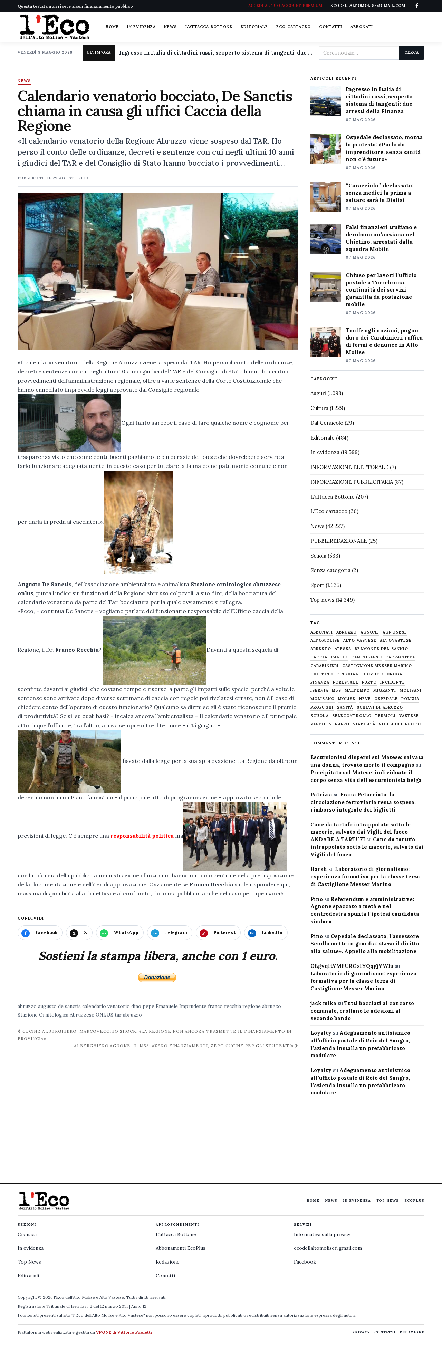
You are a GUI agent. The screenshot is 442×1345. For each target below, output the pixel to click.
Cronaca (27, 1234)
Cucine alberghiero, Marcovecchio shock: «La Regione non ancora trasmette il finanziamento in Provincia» (154, 1035)
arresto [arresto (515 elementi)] (320, 649)
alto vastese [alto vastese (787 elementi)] (359, 640)
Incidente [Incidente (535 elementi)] (392, 682)
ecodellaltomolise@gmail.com (328, 1248)
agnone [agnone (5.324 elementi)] (370, 632)
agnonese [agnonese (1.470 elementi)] (395, 632)
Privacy (361, 1332)
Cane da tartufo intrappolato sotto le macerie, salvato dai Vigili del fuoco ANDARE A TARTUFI (360, 832)
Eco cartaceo (293, 26)
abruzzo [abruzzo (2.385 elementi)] (346, 632)
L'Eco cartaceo (328, 511)
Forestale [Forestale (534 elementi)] (345, 682)
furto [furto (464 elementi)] (369, 682)
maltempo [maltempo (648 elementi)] (357, 690)
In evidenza (141, 26)
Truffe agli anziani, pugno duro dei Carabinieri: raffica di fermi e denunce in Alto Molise (384, 341)
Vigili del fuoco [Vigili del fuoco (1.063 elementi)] (400, 724)
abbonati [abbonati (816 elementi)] (321, 632)
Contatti (330, 26)
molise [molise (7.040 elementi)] (347, 699)
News (170, 26)
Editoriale (254, 26)
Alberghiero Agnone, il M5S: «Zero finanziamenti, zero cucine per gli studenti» (186, 1045)
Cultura (319, 408)
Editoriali (28, 1276)
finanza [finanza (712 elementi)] (319, 682)
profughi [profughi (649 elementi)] (322, 707)
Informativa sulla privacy (322, 1234)
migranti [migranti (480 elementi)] (384, 690)
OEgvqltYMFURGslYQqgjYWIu (351, 966)
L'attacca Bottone (209, 26)
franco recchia (224, 1006)
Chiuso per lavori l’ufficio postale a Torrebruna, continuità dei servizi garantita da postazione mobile (381, 289)
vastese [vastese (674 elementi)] (409, 716)
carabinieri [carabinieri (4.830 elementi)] (324, 666)
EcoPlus (414, 1200)
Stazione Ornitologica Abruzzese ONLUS (65, 1015)
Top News (387, 1200)
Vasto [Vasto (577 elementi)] (318, 724)
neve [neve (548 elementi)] (365, 699)
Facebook (305, 1262)
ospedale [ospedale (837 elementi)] (386, 699)
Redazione (168, 1262)
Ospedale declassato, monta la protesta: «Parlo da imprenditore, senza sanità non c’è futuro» (384, 148)
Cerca (411, 52)
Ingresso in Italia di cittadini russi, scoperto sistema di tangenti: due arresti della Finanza (216, 52)
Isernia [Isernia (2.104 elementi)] (319, 690)
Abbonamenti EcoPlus (180, 1248)
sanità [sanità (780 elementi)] (345, 707)
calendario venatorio (106, 1006)
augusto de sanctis (59, 1006)
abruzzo (27, 1006)
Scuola (318, 555)
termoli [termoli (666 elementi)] (385, 716)
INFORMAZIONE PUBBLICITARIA (351, 482)
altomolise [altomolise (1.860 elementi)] (325, 640)
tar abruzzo (128, 1015)
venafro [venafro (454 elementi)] (339, 724)
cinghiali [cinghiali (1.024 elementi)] (348, 674)
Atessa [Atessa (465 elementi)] (343, 649)
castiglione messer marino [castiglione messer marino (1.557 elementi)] (377, 666)
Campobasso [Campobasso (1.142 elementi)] (366, 657)
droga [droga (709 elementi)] (395, 674)
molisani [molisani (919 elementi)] (411, 690)
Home (112, 26)
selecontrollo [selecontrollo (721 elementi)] (352, 716)
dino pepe (142, 1006)
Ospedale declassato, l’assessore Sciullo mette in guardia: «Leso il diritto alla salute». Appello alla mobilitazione (364, 944)
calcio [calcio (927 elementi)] (339, 657)
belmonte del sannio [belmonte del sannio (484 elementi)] (381, 649)
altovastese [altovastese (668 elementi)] (396, 640)
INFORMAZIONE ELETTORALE (349, 467)
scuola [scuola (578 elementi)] (319, 716)
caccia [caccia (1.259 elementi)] (318, 657)
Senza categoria (330, 570)
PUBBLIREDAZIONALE (338, 541)
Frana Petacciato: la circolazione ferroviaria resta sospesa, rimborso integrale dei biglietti (363, 802)
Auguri (318, 393)
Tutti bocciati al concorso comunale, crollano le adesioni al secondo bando (362, 1011)
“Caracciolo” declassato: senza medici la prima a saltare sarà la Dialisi (379, 192)
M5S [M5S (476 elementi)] (336, 690)
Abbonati (361, 26)
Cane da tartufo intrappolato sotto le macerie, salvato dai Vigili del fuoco (366, 847)
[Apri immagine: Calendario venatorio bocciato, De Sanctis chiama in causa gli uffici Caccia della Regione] (158, 271)
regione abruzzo (261, 1006)
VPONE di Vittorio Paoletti (124, 1332)
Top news (322, 600)
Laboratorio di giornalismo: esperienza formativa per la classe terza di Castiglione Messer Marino (365, 876)
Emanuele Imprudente (181, 1006)
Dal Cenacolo (326, 423)
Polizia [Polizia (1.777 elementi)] (410, 699)
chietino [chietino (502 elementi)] (321, 674)
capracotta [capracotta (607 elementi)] (400, 657)
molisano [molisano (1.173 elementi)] (322, 699)
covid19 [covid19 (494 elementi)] (373, 674)
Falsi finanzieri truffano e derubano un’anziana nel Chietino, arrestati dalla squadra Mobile (381, 238)
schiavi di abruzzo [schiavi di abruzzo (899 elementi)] (380, 707)
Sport (317, 585)
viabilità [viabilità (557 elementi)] (364, 724)
